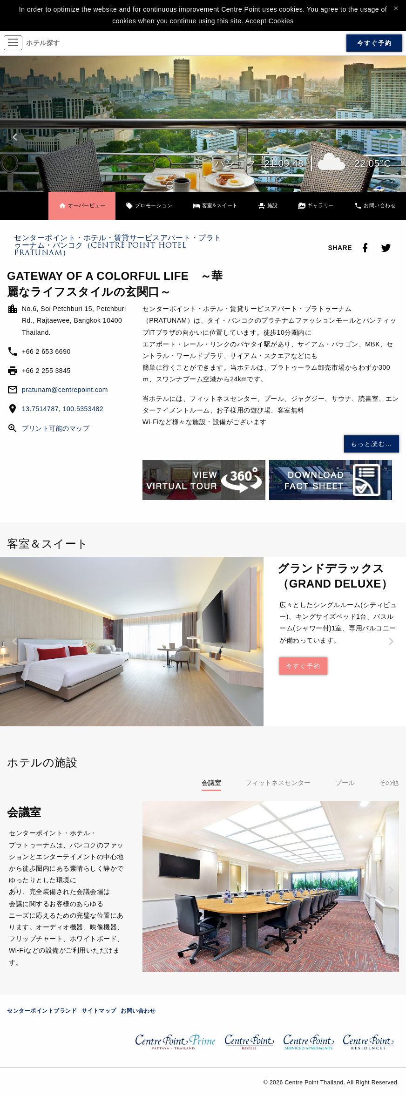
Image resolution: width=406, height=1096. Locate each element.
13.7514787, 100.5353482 (62, 409)
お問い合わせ (138, 1011)
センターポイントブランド (42, 1011)
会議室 (211, 782)
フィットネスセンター (278, 782)
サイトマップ (98, 1011)
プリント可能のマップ (55, 428)
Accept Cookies (269, 21)
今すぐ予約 (374, 43)
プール (345, 782)
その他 (389, 782)
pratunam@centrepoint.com (65, 389)
